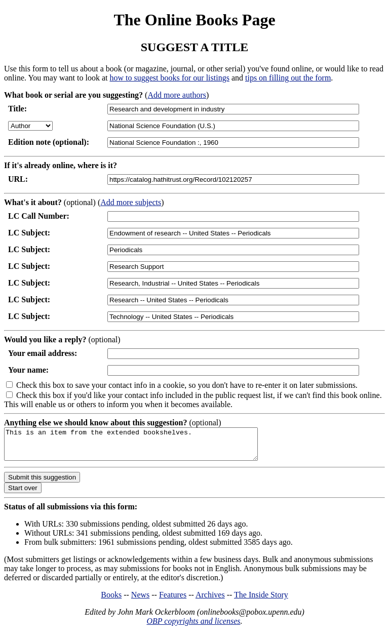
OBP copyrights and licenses (193, 627)
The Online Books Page (194, 20)
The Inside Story (261, 600)
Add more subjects (130, 202)
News (140, 600)
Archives (210, 600)
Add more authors (176, 95)
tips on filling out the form (288, 77)
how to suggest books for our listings (169, 77)
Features (172, 600)
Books (111, 600)
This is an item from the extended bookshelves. (146, 447)
